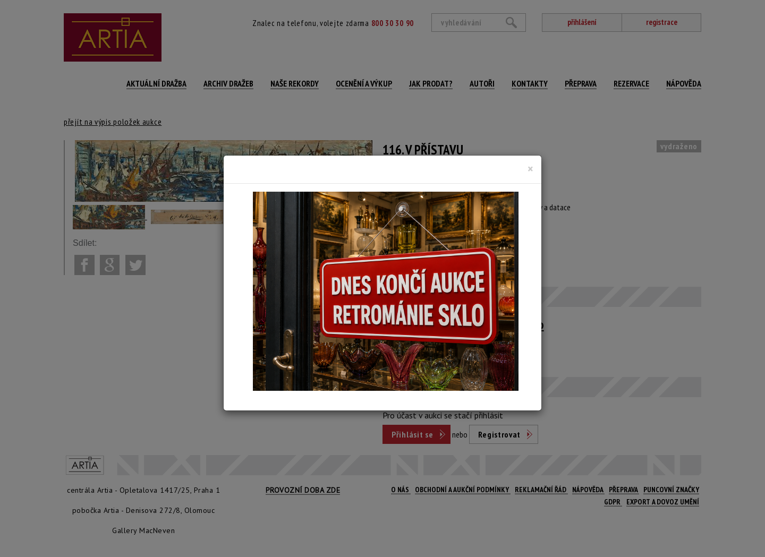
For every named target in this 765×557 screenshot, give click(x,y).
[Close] (530, 168)
